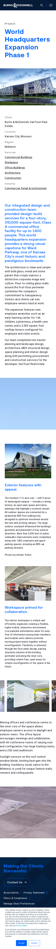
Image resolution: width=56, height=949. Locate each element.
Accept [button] (21, 943)
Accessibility (11, 892)
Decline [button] (34, 943)
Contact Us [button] (16, 882)
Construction (13, 178)
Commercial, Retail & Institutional (25, 188)
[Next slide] (54, 696)
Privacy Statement (34, 892)
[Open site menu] (49, 5)
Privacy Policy (21, 926)
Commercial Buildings (18, 157)
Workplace (11, 162)
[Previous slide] (2, 696)
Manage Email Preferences (19, 903)
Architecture (12, 172)
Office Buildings (15, 167)
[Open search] (43, 5)
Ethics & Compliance (15, 898)
